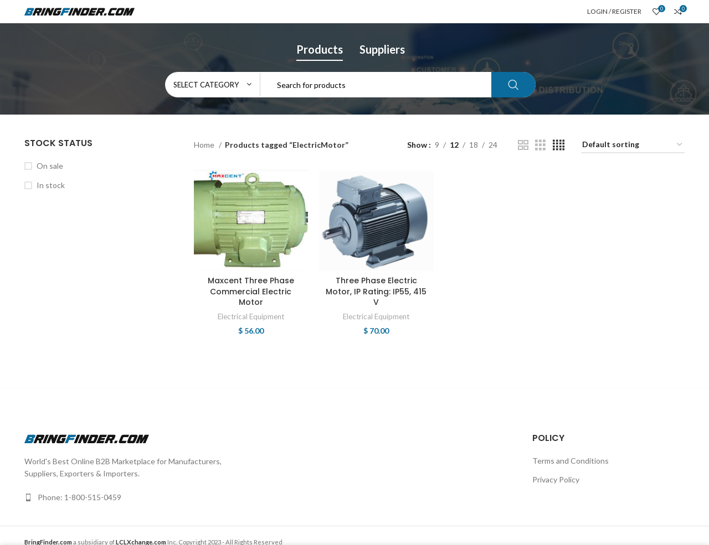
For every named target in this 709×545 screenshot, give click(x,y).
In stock (51, 185)
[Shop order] (633, 145)
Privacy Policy (555, 479)
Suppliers (382, 49)
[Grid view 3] (540, 145)
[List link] (185, 497)
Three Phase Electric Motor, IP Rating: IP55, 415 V (376, 291)
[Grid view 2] (523, 145)
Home (205, 144)
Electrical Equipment (251, 316)
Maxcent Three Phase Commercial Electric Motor (251, 291)
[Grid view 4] (558, 145)
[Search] (350, 84)
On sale (50, 165)
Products (319, 49)
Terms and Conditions (570, 460)
